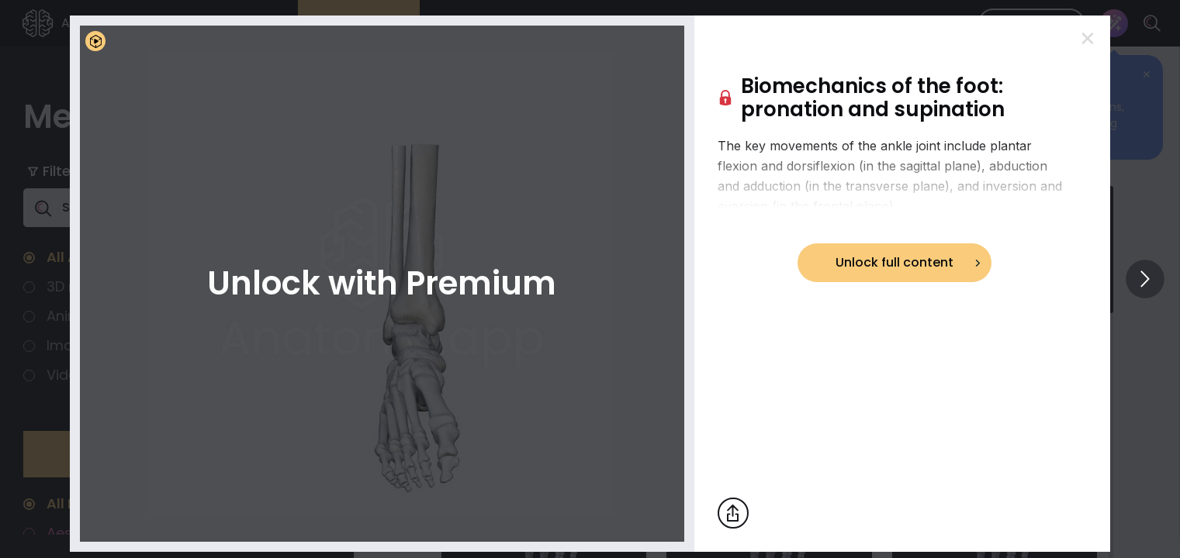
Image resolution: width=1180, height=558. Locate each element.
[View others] (1145, 279)
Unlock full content (894, 262)
